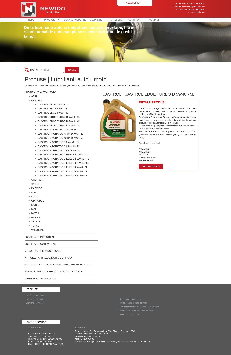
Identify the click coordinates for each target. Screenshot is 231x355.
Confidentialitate (100, 341)
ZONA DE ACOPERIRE (75, 20)
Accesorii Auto (198, 12)
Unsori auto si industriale (43, 250)
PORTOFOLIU (116, 20)
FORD (34, 196)
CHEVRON (37, 179)
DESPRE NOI (96, 20)
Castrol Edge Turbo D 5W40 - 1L (59, 117)
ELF (33, 192)
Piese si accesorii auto (40, 278)
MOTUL (35, 213)
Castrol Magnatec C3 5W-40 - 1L (58, 142)
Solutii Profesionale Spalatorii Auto (189, 6)
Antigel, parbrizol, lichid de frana (48, 257)
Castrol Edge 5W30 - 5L (53, 112)
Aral (34, 96)
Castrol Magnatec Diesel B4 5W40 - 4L (63, 171)
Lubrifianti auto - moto (40, 92)
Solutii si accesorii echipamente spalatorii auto (57, 264)
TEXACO (36, 221)
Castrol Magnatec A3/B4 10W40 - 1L (60, 129)
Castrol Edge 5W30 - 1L (53, 104)
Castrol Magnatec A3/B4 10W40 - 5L (60, 137)
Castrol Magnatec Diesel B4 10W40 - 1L (63, 154)
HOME (31, 20)
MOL (34, 209)
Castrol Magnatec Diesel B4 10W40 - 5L (63, 163)
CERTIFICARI (134, 20)
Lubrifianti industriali (40, 237)
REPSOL (36, 217)
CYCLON (36, 184)
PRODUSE (51, 19)
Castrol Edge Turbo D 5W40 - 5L (59, 125)
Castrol (37, 100)
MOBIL (35, 204)
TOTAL (35, 225)
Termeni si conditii (83, 341)
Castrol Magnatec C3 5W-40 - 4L (58, 146)
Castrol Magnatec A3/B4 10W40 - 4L (60, 133)
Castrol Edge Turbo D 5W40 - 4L (59, 121)
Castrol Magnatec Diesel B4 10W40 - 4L (63, 158)
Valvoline (37, 230)
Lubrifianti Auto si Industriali (192, 3)
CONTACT (154, 20)
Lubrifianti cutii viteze (40, 244)
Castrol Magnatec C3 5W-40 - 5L (58, 150)
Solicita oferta (151, 166)
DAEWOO (36, 188)
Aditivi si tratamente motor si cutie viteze (53, 271)
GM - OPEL (37, 200)
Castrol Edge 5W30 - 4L (53, 108)
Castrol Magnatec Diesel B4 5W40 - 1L (63, 167)
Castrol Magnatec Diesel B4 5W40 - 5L (63, 175)
